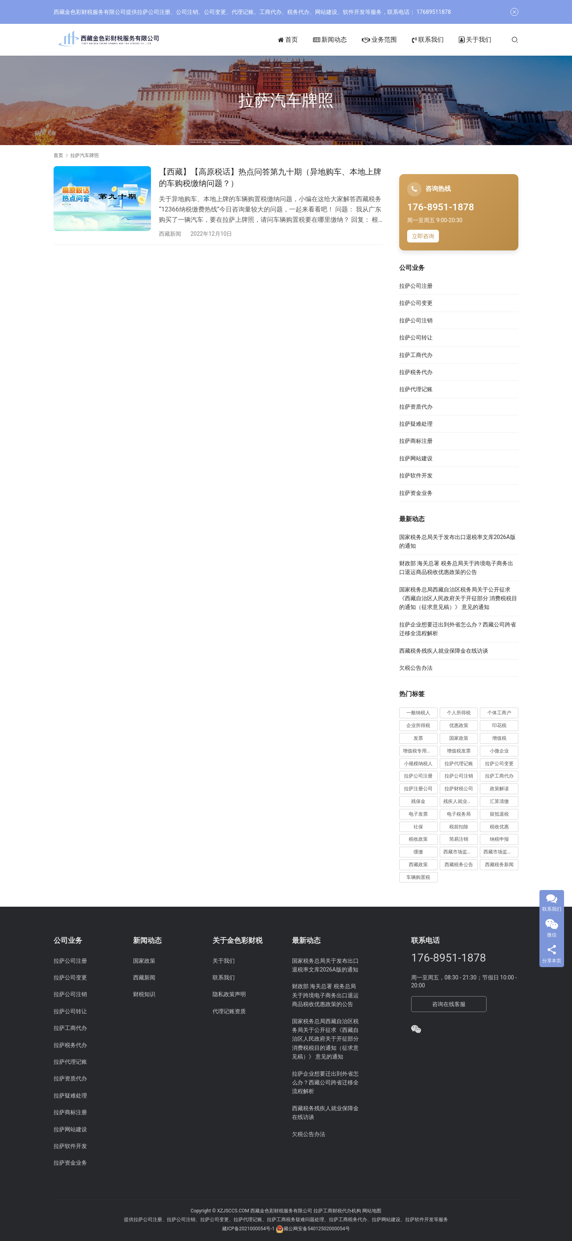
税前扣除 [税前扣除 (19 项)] (458, 827)
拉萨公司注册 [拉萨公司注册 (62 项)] (418, 776)
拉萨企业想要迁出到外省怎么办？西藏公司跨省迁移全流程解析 (325, 1082)
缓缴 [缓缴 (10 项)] (418, 852)
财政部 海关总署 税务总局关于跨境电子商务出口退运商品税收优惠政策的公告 (325, 995)
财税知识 (144, 994)
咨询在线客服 (449, 1004)
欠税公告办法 (416, 668)
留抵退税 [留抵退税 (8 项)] (499, 814)
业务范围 (379, 39)
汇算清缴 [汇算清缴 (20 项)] (499, 801)
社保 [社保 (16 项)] (418, 827)
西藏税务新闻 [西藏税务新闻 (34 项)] (499, 864)
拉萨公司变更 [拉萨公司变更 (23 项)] (499, 763)
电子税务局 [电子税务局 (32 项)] (459, 814)
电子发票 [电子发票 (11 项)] (418, 814)
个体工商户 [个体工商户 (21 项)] (499, 713)
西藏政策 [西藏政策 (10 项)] (418, 864)
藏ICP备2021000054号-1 (249, 1228)
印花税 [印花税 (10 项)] (499, 725)
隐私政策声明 (229, 994)
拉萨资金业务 (416, 493)
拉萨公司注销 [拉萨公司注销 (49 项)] (458, 776)
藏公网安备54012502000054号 (317, 1228)
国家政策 (144, 961)
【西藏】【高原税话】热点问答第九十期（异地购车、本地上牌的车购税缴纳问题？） (270, 177)
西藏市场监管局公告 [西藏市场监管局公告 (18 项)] (500, 852)
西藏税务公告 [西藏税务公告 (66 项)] (458, 864)
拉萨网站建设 (416, 458)
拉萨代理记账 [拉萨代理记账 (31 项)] (458, 763)
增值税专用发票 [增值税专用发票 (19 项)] (419, 751)
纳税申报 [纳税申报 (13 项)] (499, 839)
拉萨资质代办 (416, 406)
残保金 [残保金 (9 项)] (418, 801)
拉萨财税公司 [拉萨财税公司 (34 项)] (458, 788)
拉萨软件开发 (416, 475)
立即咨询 (423, 236)
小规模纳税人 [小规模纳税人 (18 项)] (418, 763)
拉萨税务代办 (416, 372)
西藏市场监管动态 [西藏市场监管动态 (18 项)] (460, 852)
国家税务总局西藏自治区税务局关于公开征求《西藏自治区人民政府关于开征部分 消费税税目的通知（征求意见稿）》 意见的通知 (458, 598)
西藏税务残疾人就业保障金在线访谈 (443, 651)
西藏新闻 (170, 234)
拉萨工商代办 (416, 355)
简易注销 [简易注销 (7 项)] (458, 839)
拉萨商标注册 (416, 441)
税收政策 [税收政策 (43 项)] (418, 839)
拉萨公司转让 (416, 337)
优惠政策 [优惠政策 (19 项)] (458, 725)
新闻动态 (330, 39)
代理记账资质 (229, 1011)
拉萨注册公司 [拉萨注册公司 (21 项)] (418, 788)
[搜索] (514, 39)
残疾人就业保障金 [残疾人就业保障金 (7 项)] (460, 801)
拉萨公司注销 (416, 320)
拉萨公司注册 (416, 286)
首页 (288, 39)
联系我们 (428, 39)
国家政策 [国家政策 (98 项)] (458, 738)
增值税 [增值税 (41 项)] (499, 738)
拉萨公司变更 (416, 303)
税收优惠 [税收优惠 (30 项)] (499, 827)
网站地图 (371, 1211)
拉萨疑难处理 (416, 424)
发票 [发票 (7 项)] (418, 738)
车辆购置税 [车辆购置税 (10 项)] (418, 877)
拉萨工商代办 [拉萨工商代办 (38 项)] (499, 776)
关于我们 (475, 39)
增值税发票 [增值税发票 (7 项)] (459, 751)
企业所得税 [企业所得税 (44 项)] (418, 725)
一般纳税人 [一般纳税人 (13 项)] (418, 713)
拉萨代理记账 (416, 389)
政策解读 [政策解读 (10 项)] (499, 788)
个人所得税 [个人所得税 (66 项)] (459, 713)
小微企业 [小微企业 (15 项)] (499, 751)
